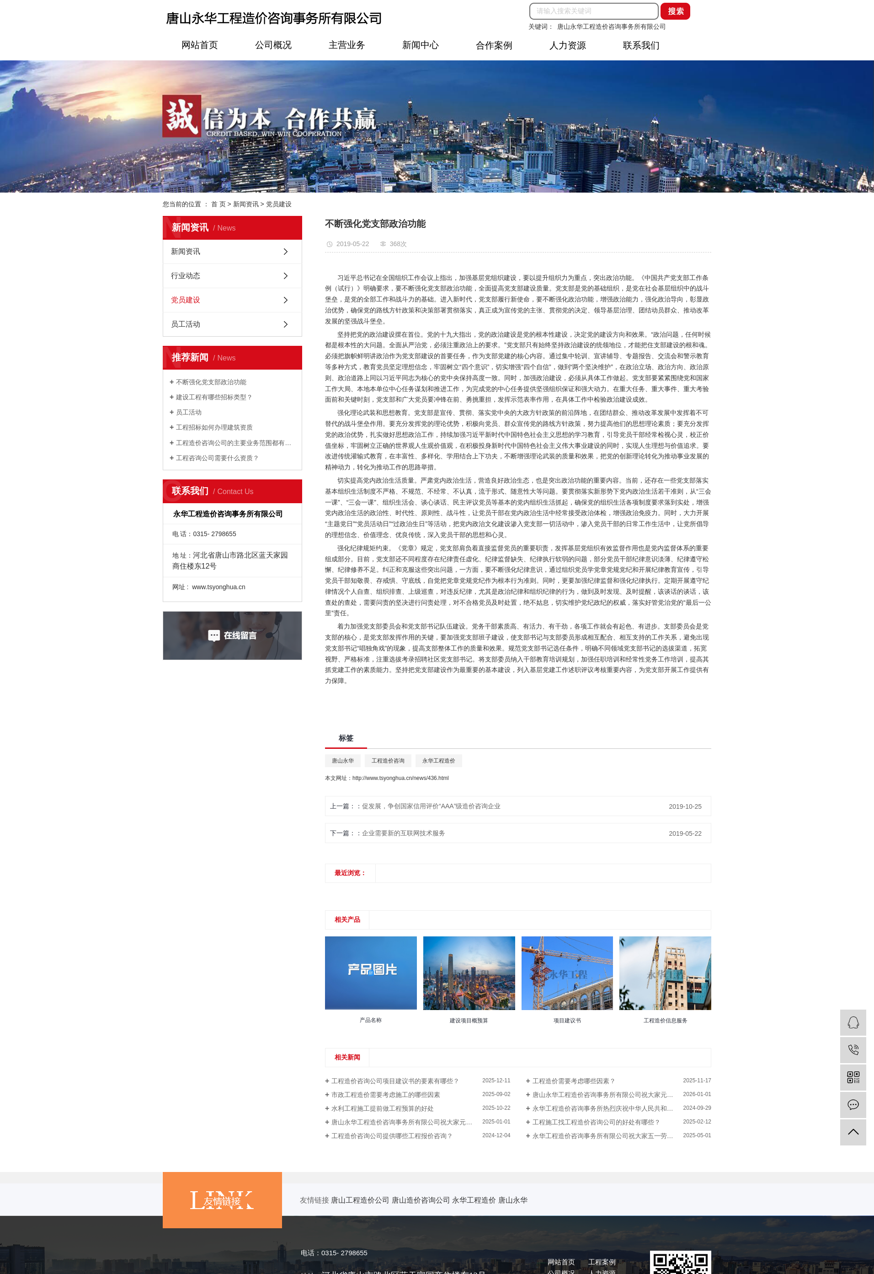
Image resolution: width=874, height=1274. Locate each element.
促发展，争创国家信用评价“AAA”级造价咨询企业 (431, 806)
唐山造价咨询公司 (422, 1200)
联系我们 (641, 45)
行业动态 (185, 276)
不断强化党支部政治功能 (211, 382)
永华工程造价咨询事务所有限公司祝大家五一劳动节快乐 (613, 1136)
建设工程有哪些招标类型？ (214, 397)
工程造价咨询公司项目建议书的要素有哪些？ (395, 1081)
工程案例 (602, 1262)
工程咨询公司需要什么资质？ (217, 458)
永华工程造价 (438, 761)
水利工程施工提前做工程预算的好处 (382, 1108)
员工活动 (185, 324)
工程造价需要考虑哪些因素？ (574, 1081)
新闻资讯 (246, 204)
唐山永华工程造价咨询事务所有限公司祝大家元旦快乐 (609, 1094)
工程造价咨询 (388, 761)
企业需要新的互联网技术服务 (403, 833)
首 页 (218, 204)
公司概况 (273, 45)
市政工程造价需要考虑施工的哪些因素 (385, 1094)
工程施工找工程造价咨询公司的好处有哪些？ (597, 1122)
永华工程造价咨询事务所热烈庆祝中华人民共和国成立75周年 (619, 1108)
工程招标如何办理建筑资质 (214, 427)
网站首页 (199, 45)
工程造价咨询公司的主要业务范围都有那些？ (235, 442)
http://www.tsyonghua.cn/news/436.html (400, 778)
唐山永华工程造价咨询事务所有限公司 (611, 26)
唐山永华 (343, 761)
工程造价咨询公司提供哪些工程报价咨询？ (392, 1136)
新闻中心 (420, 45)
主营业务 (347, 45)
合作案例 (494, 45)
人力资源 (567, 45)
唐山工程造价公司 (361, 1200)
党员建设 (279, 204)
